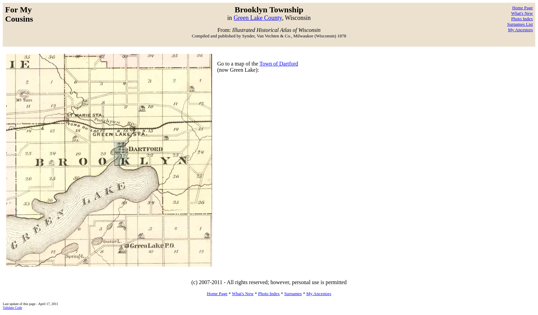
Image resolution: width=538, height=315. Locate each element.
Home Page (522, 7)
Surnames (293, 293)
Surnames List (520, 24)
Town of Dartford (278, 64)
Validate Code (12, 308)
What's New (522, 13)
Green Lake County (258, 17)
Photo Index (522, 18)
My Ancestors (520, 29)
